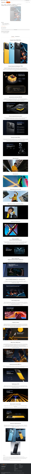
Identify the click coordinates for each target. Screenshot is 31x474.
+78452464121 (3, 466)
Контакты (7, 0)
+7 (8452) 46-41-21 (27, 0)
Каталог (8, 2)
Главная (2, 4)
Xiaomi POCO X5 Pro (19, 4)
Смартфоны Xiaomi (9, 4)
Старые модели (14, 4)
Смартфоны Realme (21, 466)
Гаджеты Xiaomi (20, 467)
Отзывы (4, 0)
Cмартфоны (5, 4)
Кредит (2, 0)
